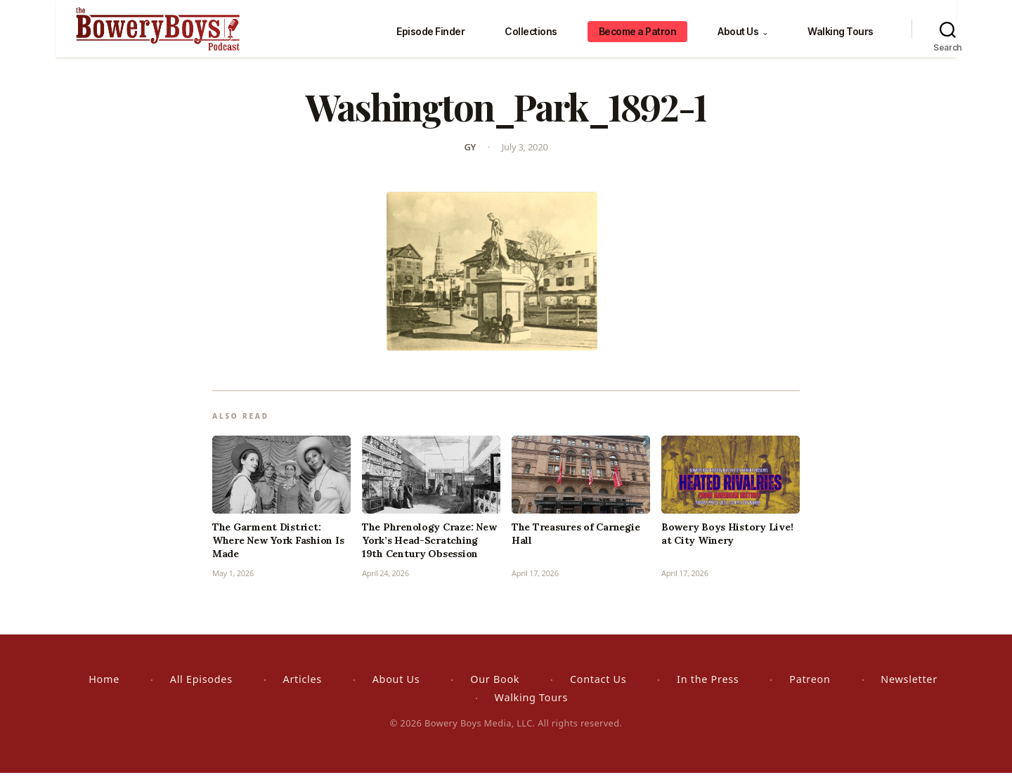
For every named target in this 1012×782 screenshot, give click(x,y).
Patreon (809, 688)
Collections (531, 35)
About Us (742, 35)
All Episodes (201, 688)
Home (104, 688)
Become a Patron (638, 35)
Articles (302, 688)
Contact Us (598, 688)
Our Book (494, 688)
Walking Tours (840, 35)
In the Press (708, 688)
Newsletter (909, 688)
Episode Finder (430, 35)
